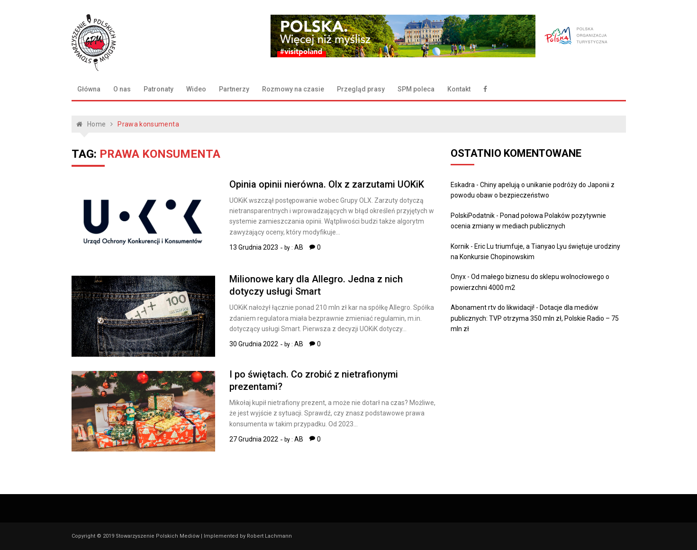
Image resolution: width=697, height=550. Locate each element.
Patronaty (158, 89)
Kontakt (459, 89)
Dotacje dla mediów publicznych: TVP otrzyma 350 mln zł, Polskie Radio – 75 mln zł (535, 318)
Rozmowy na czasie (293, 89)
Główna (88, 89)
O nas (122, 89)
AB (298, 247)
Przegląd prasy (361, 89)
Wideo (196, 89)
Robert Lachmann (269, 536)
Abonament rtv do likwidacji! (492, 307)
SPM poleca (416, 89)
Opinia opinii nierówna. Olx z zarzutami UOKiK (326, 184)
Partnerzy (234, 89)
